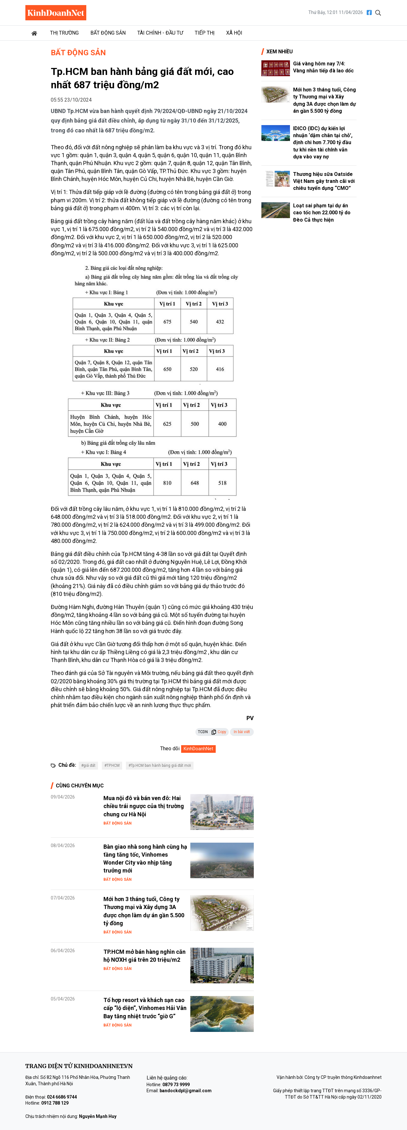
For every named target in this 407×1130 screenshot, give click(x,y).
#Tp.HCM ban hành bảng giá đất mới (159, 765)
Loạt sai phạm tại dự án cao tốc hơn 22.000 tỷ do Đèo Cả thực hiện (322, 213)
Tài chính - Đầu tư (160, 33)
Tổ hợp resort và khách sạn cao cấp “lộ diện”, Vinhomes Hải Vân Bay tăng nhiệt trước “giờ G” (145, 1008)
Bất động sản (108, 33)
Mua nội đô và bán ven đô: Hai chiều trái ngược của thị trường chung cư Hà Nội (143, 806)
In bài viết (242, 732)
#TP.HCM (112, 765)
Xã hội (234, 33)
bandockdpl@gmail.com (186, 1090)
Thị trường (64, 33)
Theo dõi (170, 749)
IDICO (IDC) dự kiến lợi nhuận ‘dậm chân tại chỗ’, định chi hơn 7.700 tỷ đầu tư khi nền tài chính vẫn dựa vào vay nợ (322, 142)
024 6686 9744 (62, 1097)
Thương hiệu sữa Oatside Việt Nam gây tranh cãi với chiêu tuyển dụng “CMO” (324, 181)
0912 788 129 (55, 1103)
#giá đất (88, 765)
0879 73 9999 (176, 1084)
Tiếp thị (204, 33)
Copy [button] (218, 732)
